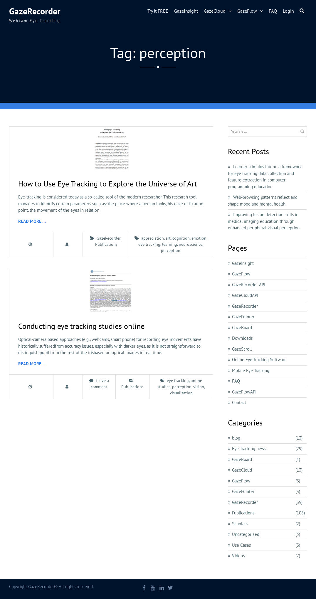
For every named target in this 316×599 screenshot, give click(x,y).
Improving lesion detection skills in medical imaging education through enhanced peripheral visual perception (264, 221)
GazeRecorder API (248, 284)
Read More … (32, 221)
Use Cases (241, 545)
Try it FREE (157, 11)
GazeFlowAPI (244, 392)
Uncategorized (245, 534)
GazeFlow (247, 11)
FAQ (273, 11)
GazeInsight (186, 11)
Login (288, 11)
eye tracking (149, 244)
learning (169, 244)
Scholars (240, 523)
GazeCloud (215, 11)
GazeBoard (242, 327)
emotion (198, 238)
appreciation (152, 238)
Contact (239, 402)
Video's (238, 555)
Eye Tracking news (249, 448)
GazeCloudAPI (245, 295)
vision (198, 386)
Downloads (242, 338)
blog (236, 438)
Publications (106, 244)
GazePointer (243, 316)
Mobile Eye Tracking (250, 370)
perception (170, 250)
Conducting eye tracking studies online (81, 326)
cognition (181, 238)
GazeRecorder (34, 11)
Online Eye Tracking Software (259, 359)
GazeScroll (242, 349)
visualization (181, 393)
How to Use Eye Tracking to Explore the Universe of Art (107, 184)
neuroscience (190, 244)
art (168, 238)
